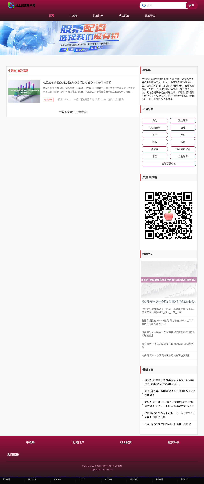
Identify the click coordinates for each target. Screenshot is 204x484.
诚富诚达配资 (183, 149)
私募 (183, 142)
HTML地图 (116, 466)
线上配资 (124, 15)
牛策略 (73, 15)
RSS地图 (106, 466)
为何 (154, 120)
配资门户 (98, 15)
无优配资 (183, 120)
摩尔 (183, 134)
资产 (154, 134)
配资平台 (150, 15)
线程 (154, 142)
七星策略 (48, 99)
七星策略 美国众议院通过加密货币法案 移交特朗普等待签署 (77, 82)
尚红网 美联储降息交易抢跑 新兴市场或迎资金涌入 (169, 301)
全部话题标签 (169, 163)
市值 (154, 156)
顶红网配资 (155, 127)
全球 (183, 127)
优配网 (154, 149)
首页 (51, 15)
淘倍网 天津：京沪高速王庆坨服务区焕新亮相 (166, 355)
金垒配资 (183, 156)
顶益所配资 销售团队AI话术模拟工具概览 (168, 424)
